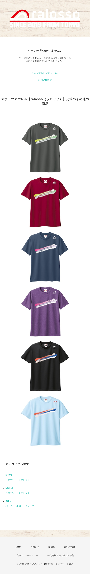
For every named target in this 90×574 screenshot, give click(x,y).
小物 (18, 506)
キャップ (29, 506)
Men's (9, 475)
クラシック (24, 479)
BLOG (51, 547)
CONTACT (69, 547)
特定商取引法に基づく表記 (61, 555)
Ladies (9, 488)
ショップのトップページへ (45, 73)
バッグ (9, 506)
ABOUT (35, 547)
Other (9, 501)
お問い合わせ (45, 80)
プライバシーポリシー (27, 555)
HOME (18, 547)
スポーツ (10, 479)
